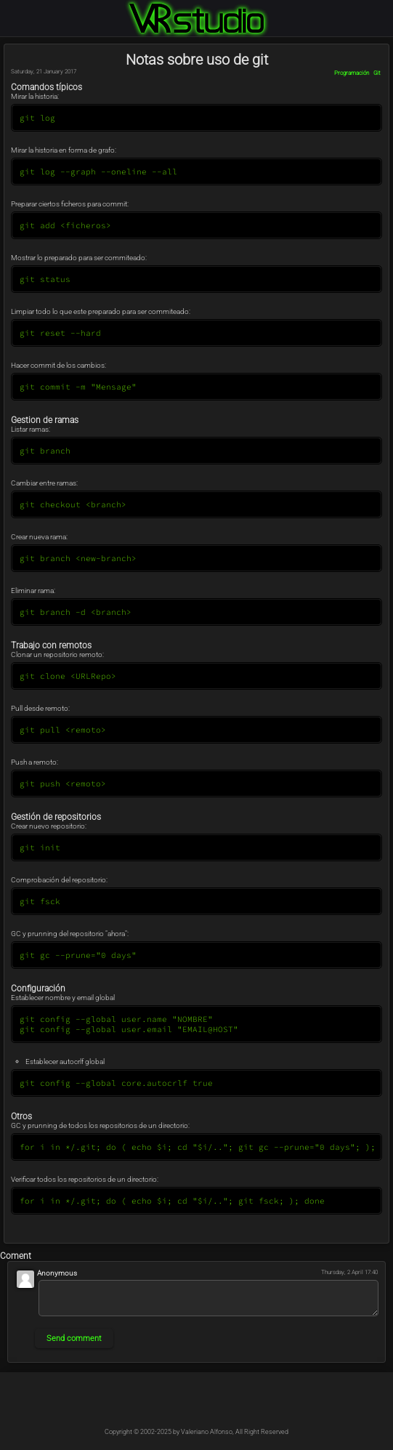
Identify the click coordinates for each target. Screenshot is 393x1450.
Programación (351, 73)
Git (377, 73)
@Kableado (165, 1405)
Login (384, 8)
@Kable (229, 1405)
